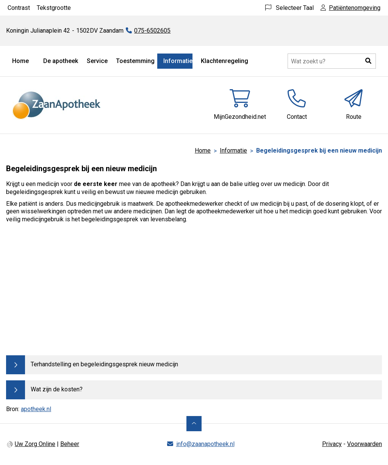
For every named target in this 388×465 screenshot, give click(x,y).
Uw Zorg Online (35, 444)
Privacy (332, 444)
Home (20, 61)
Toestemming (135, 61)
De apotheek (60, 61)
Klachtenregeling (224, 61)
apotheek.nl (36, 409)
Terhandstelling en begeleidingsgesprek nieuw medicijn (104, 364)
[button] (368, 61)
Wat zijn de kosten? (57, 389)
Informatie (177, 61)
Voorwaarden (364, 444)
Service (97, 61)
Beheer (69, 444)
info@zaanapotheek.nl (205, 444)
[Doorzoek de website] (332, 61)
